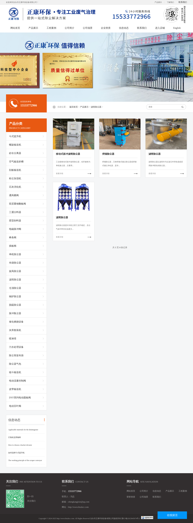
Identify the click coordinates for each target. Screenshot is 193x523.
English (177, 28)
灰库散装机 (15, 330)
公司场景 (87, 28)
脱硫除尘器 (15, 305)
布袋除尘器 (15, 262)
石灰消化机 (15, 187)
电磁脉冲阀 (15, 229)
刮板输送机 (15, 170)
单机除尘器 (15, 254)
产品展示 (158, 2)
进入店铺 (160, 28)
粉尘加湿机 (15, 178)
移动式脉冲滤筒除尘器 (68, 154)
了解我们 (170, 2)
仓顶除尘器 (15, 288)
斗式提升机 (15, 136)
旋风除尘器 (15, 271)
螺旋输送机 (15, 144)
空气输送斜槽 (16, 161)
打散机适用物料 (14, 437)
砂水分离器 (15, 153)
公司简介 (69, 28)
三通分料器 (15, 212)
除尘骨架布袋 (16, 355)
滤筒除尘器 (96, 107)
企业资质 (106, 28)
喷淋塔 (12, 338)
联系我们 (183, 2)
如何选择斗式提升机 (16, 453)
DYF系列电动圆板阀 (20, 397)
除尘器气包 (15, 364)
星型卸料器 (15, 220)
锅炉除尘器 (15, 296)
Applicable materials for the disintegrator (23, 430)
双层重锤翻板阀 (17, 203)
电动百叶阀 (15, 406)
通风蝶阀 (14, 195)
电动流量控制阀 (17, 380)
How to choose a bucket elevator (20, 445)
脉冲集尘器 (15, 313)
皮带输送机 (15, 389)
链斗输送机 (15, 372)
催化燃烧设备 (16, 321)
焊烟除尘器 (108, 154)
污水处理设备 (16, 347)
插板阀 (12, 246)
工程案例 (51, 28)
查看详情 (59, 173)
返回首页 (73, 107)
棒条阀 (12, 237)
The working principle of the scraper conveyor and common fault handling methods (25, 461)
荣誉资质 (131, 497)
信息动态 (124, 28)
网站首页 (15, 28)
